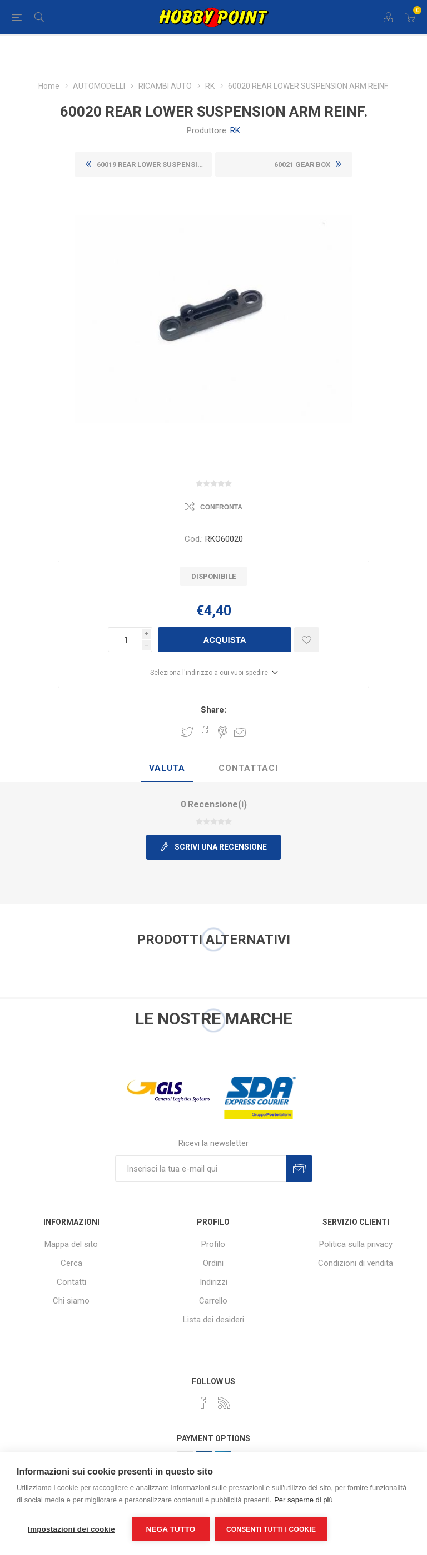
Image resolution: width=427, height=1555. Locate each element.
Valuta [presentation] (167, 768)
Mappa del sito (71, 1244)
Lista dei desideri (213, 1320)
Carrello (213, 1301)
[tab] (167, 768)
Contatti (71, 1282)
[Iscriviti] (200, 1168)
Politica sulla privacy (356, 1244)
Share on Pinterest (223, 732)
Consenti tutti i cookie (271, 1529)
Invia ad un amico (240, 732)
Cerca (71, 1263)
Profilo (213, 1244)
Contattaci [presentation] (248, 768)
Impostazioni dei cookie (71, 1529)
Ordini (213, 1263)
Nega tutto (170, 1529)
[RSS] (224, 1403)
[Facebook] (203, 1403)
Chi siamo (71, 1301)
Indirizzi (213, 1282)
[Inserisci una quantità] (125, 639)
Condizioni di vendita (355, 1263)
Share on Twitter (187, 732)
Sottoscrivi (299, 1168)
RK (235, 130)
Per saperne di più (303, 1500)
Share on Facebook (205, 732)
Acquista (224, 639)
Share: (213, 710)
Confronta (221, 507)
